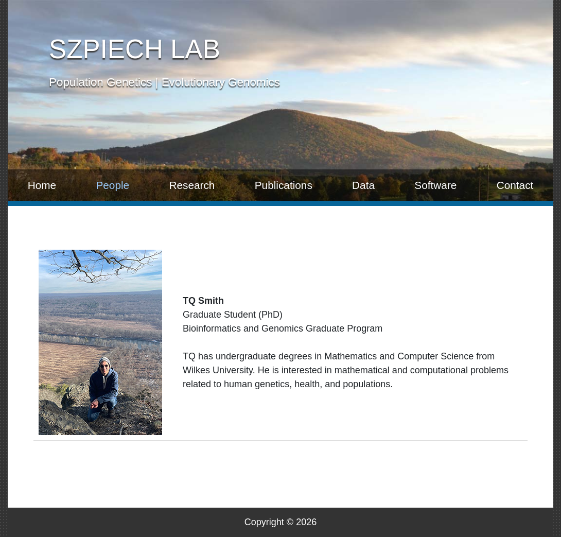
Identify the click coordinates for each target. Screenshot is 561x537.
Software (435, 185)
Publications (283, 185)
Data (363, 185)
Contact (515, 185)
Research (192, 185)
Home (42, 185)
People (112, 185)
